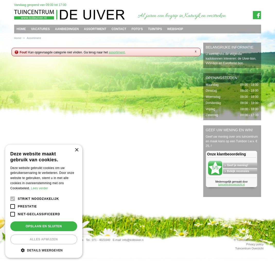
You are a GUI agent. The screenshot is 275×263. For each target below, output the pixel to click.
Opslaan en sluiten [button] (44, 226)
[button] (43, 250)
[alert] (43, 201)
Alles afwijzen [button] (44, 239)
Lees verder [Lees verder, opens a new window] (39, 188)
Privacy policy (254, 244)
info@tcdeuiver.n (133, 239)
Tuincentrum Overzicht (249, 248)
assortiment (117, 52)
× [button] (76, 150)
